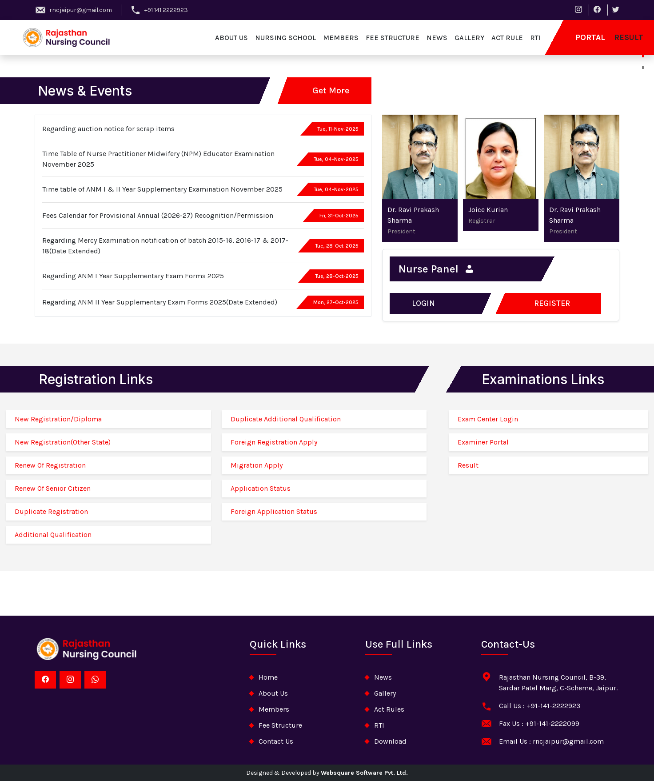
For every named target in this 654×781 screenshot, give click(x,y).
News (383, 677)
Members (274, 709)
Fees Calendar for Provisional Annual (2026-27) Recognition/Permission (157, 215)
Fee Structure (280, 725)
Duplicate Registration (51, 511)
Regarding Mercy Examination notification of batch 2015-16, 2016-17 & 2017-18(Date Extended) (165, 245)
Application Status (261, 488)
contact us (276, 741)
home (268, 677)
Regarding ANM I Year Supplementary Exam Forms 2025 (133, 276)
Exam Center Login (488, 419)
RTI (535, 37)
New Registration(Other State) (63, 442)
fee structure (392, 37)
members (341, 37)
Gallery (385, 693)
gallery (469, 37)
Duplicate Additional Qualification (286, 419)
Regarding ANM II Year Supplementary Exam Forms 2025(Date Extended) (159, 302)
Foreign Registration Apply (274, 442)
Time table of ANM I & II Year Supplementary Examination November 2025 (162, 189)
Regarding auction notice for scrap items (108, 128)
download (390, 741)
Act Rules (389, 709)
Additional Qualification (53, 534)
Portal (590, 37)
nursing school (285, 37)
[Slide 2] (643, 67)
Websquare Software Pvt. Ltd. (364, 773)
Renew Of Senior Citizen (53, 488)
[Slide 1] (643, 49)
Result (468, 465)
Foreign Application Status (274, 511)
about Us (273, 693)
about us (231, 37)
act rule (507, 37)
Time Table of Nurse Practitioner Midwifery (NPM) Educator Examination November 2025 (158, 158)
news (437, 37)
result (628, 37)
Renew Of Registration (50, 465)
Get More (330, 90)
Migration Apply (257, 465)
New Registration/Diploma (58, 419)
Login (423, 303)
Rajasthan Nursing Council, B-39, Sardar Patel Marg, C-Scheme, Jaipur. (558, 682)
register (552, 303)
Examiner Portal (483, 442)
